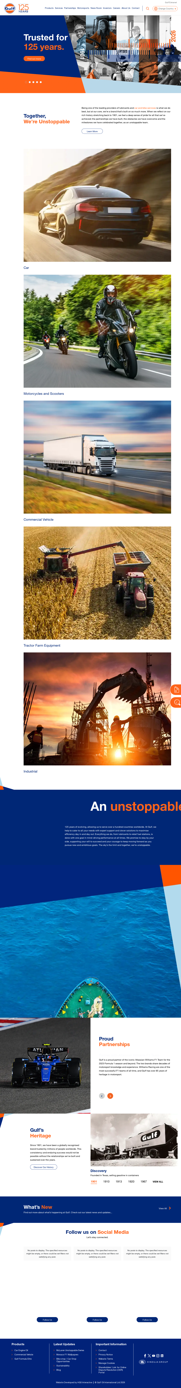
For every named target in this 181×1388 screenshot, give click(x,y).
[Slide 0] (26, 82)
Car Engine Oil (21, 1350)
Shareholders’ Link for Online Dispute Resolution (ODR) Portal (112, 1370)
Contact (136, 8)
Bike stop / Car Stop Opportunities (66, 1360)
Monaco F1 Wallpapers (67, 1354)
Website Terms (106, 1359)
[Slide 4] (41, 82)
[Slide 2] (33, 82)
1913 (119, 1181)
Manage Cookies (107, 1363)
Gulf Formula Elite (23, 1359)
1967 (144, 1181)
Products (49, 8)
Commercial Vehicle (23, 1354)
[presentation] (110, 1096)
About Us (126, 8)
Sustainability (63, 1365)
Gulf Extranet (171, 2)
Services (59, 8)
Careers (116, 8)
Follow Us (47, 1320)
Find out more (34, 59)
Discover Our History (44, 1167)
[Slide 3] (37, 82)
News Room (96, 8)
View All (158, 1182)
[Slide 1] (30, 82)
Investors (107, 8)
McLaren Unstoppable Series (70, 1350)
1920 (131, 1181)
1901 (94, 1182)
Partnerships (70, 8)
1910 (106, 1181)
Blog (58, 1370)
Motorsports (83, 8)
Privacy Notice (106, 1354)
